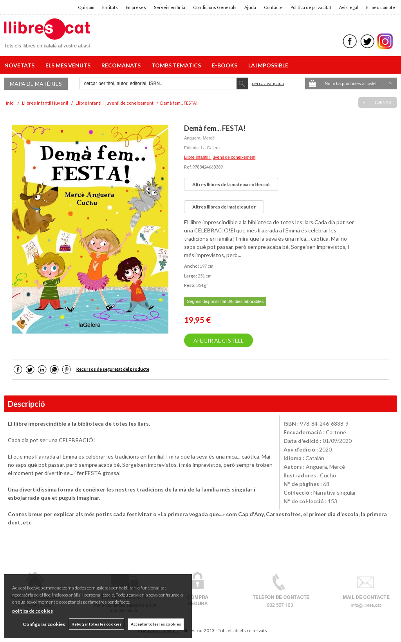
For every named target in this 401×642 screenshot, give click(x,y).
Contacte (273, 7)
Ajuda (250, 7)
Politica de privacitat (311, 7)
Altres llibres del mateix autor (224, 207)
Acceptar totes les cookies (156, 624)
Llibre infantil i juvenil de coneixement (219, 157)
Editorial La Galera (202, 147)
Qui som (86, 7)
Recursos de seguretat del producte (112, 369)
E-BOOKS (226, 65)
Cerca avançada (268, 83)
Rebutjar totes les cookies (96, 624)
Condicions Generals (215, 7)
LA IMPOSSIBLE (268, 65)
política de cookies (32, 611)
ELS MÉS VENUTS (69, 65)
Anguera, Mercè (199, 138)
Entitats (110, 7)
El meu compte (380, 7)
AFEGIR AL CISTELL (218, 340)
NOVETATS (20, 65)
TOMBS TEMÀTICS (177, 65)
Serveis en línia (169, 7)
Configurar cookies (44, 624)
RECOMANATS (122, 65)
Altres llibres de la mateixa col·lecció (231, 184)
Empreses (136, 7)
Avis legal (348, 7)
